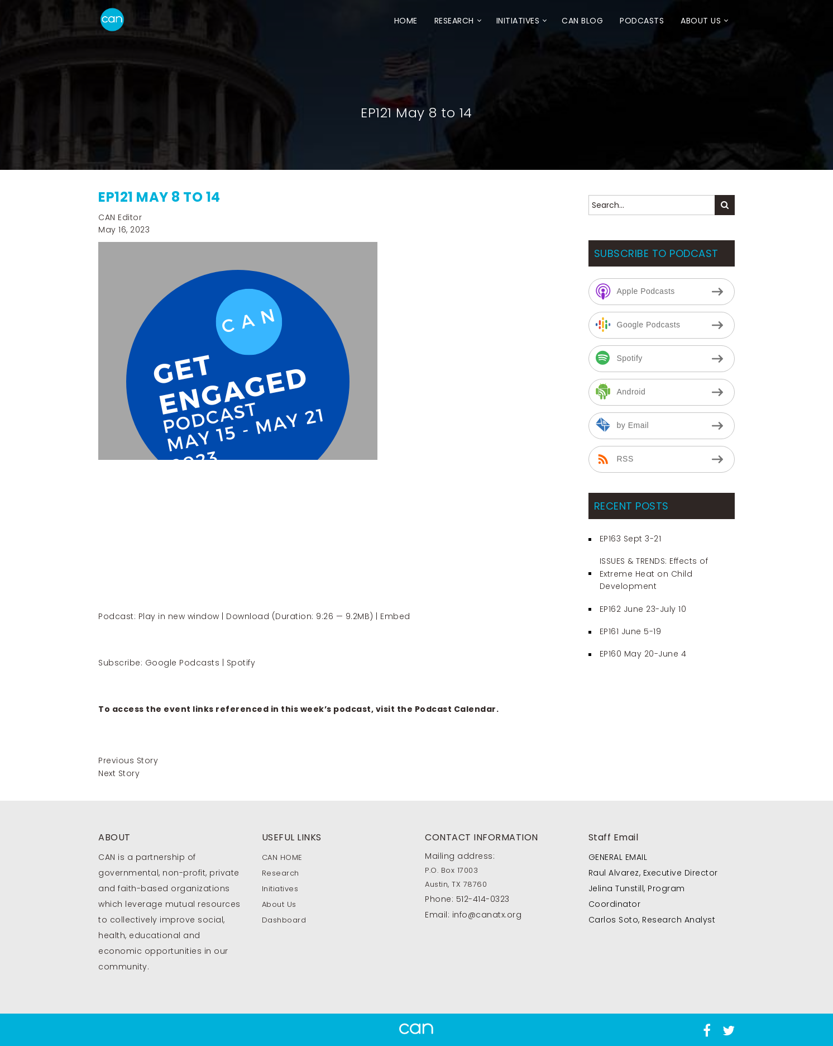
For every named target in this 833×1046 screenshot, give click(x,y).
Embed (395, 616)
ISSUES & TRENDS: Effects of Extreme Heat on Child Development (654, 573)
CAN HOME (282, 857)
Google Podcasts (182, 662)
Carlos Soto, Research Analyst (652, 919)
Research (454, 20)
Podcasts (642, 20)
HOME (406, 20)
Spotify (241, 662)
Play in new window (178, 616)
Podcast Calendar (455, 709)
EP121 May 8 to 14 (159, 197)
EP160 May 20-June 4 (643, 653)
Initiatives (518, 20)
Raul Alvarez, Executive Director (653, 872)
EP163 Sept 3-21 (631, 538)
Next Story (119, 773)
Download (247, 616)
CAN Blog (582, 20)
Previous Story (128, 760)
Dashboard (284, 920)
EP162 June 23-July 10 (643, 609)
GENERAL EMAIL (618, 857)
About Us (701, 20)
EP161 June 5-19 (631, 631)
